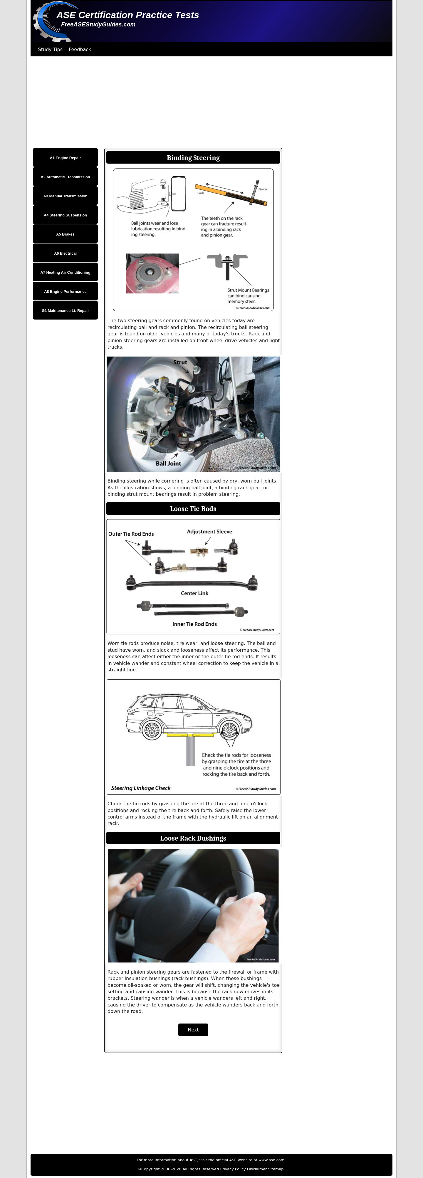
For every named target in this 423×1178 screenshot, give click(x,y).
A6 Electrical (65, 253)
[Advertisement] (207, 102)
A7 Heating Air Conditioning (65, 272)
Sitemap (275, 1169)
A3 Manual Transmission (65, 196)
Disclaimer (257, 1169)
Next (193, 1030)
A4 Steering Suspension (65, 215)
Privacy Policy (233, 1169)
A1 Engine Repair (65, 158)
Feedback (80, 49)
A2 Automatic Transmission (65, 177)
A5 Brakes (65, 234)
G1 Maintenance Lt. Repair (65, 310)
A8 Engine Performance (65, 291)
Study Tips (50, 49)
